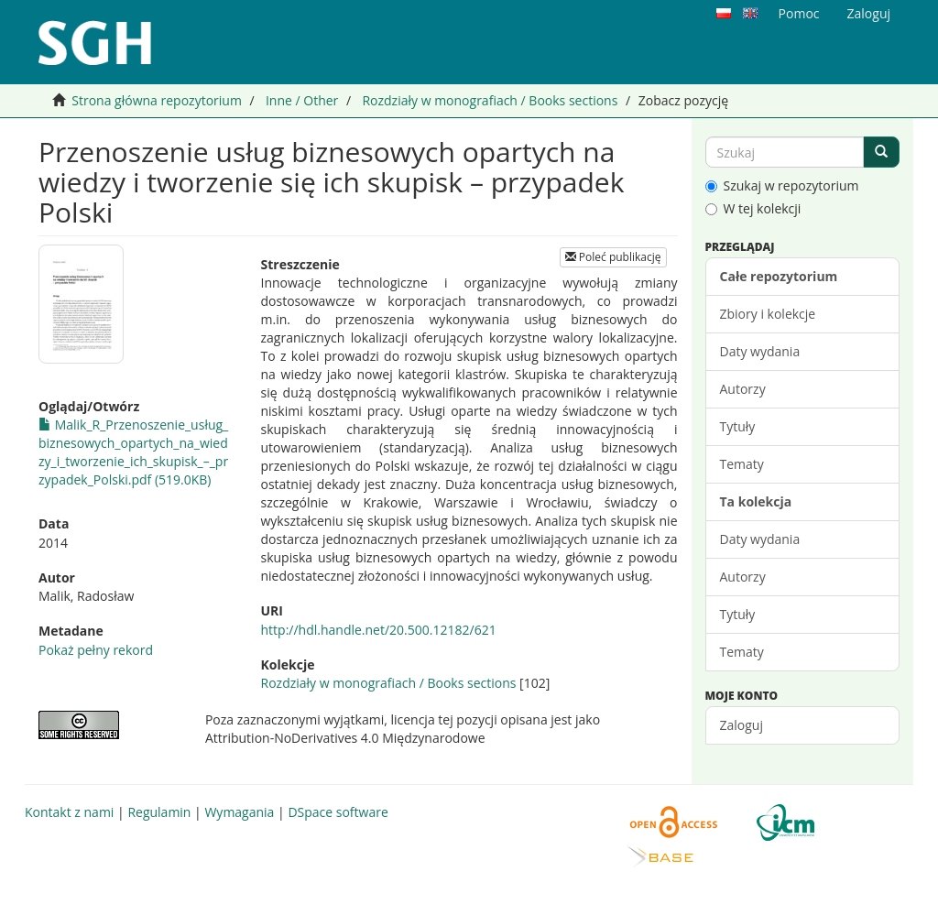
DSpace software (337, 812)
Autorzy (743, 389)
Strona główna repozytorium (156, 100)
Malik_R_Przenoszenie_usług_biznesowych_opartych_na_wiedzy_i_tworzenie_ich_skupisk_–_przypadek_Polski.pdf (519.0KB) (133, 452)
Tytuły (738, 426)
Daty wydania (760, 351)
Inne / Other (302, 100)
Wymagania (239, 812)
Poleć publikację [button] (613, 257)
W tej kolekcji (753, 208)
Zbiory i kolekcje (768, 313)
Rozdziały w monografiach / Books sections (489, 100)
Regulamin (159, 812)
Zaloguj (741, 725)
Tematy (742, 464)
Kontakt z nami (69, 812)
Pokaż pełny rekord (95, 650)
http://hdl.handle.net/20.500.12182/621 (378, 629)
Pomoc (799, 13)
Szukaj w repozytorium (782, 185)
